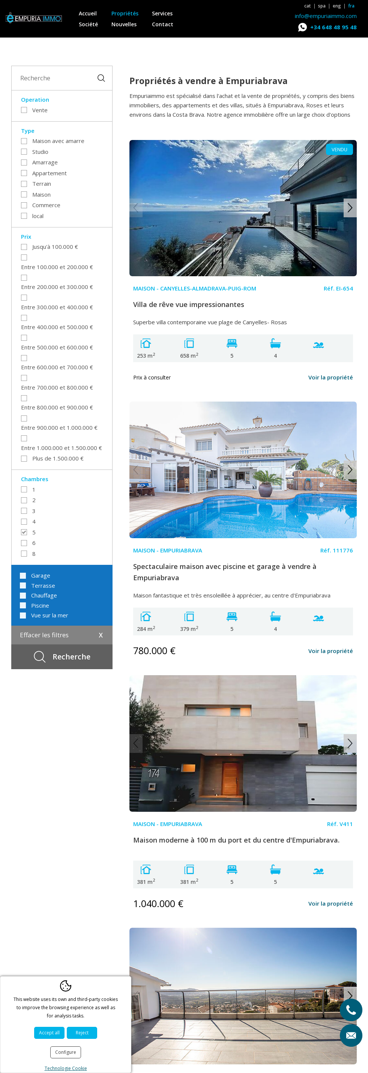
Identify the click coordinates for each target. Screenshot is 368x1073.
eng (337, 6)
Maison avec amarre (58, 140)
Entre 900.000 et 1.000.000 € (59, 427)
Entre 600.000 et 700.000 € (57, 367)
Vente (40, 110)
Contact (162, 24)
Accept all (49, 1032)
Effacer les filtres (44, 635)
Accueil (88, 13)
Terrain (41, 183)
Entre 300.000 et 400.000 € (57, 307)
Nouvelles (124, 24)
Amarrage (45, 162)
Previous (136, 208)
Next (350, 208)
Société (88, 24)
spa (322, 6)
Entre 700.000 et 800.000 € (57, 387)
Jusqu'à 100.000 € (55, 246)
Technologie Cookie (66, 1068)
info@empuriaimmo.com (326, 16)
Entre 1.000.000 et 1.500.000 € (61, 447)
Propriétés (124, 13)
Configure (65, 1052)
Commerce (46, 205)
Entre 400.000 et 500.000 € (57, 327)
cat (307, 6)
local (38, 216)
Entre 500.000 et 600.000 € (57, 347)
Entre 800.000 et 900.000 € (57, 407)
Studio (40, 151)
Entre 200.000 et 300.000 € (57, 286)
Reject (82, 1032)
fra (351, 6)
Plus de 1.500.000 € (58, 458)
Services (162, 13)
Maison (41, 194)
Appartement (49, 173)
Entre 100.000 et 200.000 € (57, 267)
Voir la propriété (330, 377)
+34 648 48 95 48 (333, 27)
